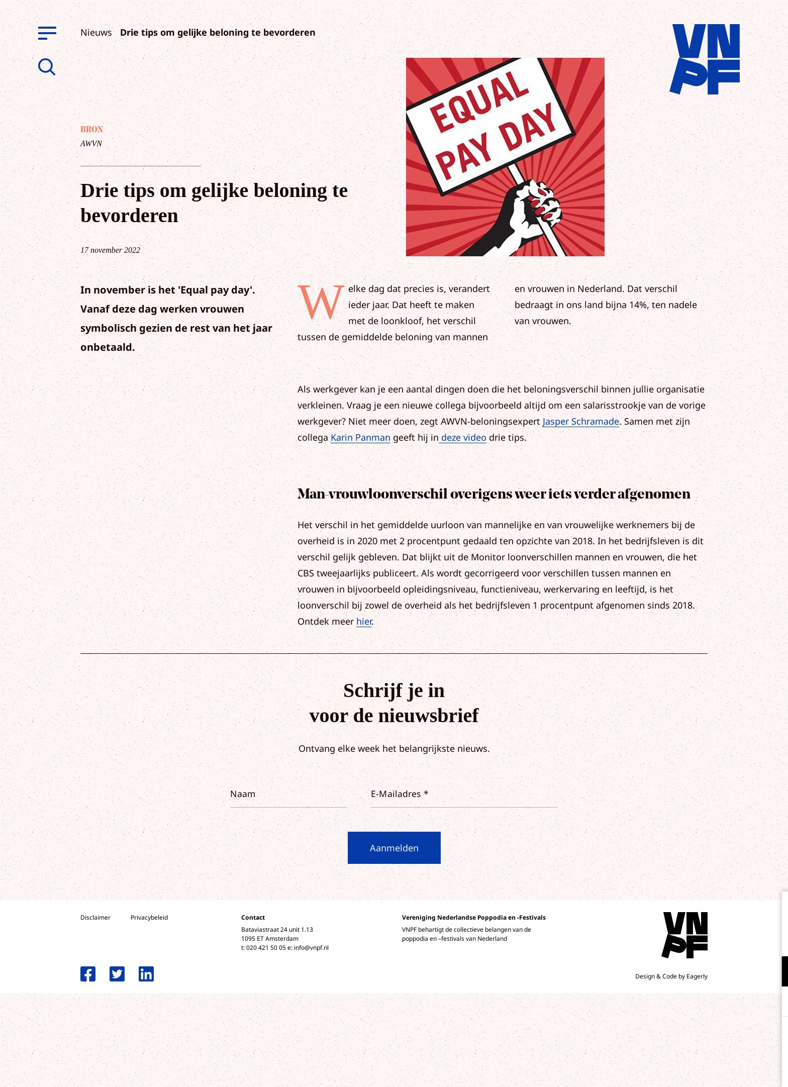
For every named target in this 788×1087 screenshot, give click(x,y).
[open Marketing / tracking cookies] (772, 1002)
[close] (772, 909)
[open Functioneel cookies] (772, 972)
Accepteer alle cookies (702, 1039)
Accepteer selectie (702, 1068)
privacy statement (738, 938)
